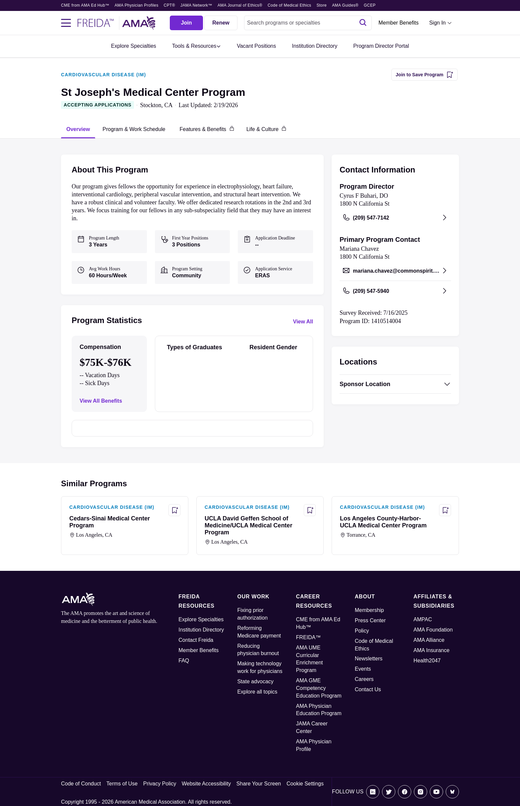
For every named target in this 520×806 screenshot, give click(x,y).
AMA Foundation (433, 630)
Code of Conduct (81, 783)
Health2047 (427, 660)
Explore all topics (257, 692)
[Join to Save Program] (424, 75)
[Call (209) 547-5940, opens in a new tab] (395, 291)
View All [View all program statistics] (303, 321)
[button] (196, 46)
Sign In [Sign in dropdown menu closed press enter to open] (437, 23)
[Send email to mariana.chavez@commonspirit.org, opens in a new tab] (395, 270)
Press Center (370, 620)
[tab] (78, 129)
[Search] (363, 23)
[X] (388, 791)
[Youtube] (436, 791)
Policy (362, 631)
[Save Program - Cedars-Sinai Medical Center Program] (174, 510)
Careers (364, 679)
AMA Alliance (429, 640)
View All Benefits (101, 401)
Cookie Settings (305, 783)
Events (363, 669)
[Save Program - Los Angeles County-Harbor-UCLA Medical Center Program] (445, 510)
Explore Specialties (201, 619)
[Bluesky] (452, 791)
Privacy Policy (159, 783)
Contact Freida (195, 640)
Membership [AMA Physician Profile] (369, 610)
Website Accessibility (206, 783)
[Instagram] (420, 791)
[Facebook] (404, 791)
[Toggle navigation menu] (66, 23)
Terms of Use (122, 783)
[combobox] (307, 23)
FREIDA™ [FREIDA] (308, 637)
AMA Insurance (432, 650)
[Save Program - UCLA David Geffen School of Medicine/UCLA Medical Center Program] (310, 510)
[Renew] (220, 23)
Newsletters (369, 658)
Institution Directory (201, 630)
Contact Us (368, 689)
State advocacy (255, 681)
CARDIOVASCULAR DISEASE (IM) (103, 74)
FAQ (183, 660)
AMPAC (423, 619)
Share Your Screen (258, 783)
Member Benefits (398, 23)
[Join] (186, 23)
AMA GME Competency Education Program (319, 688)
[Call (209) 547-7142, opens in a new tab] (395, 217)
